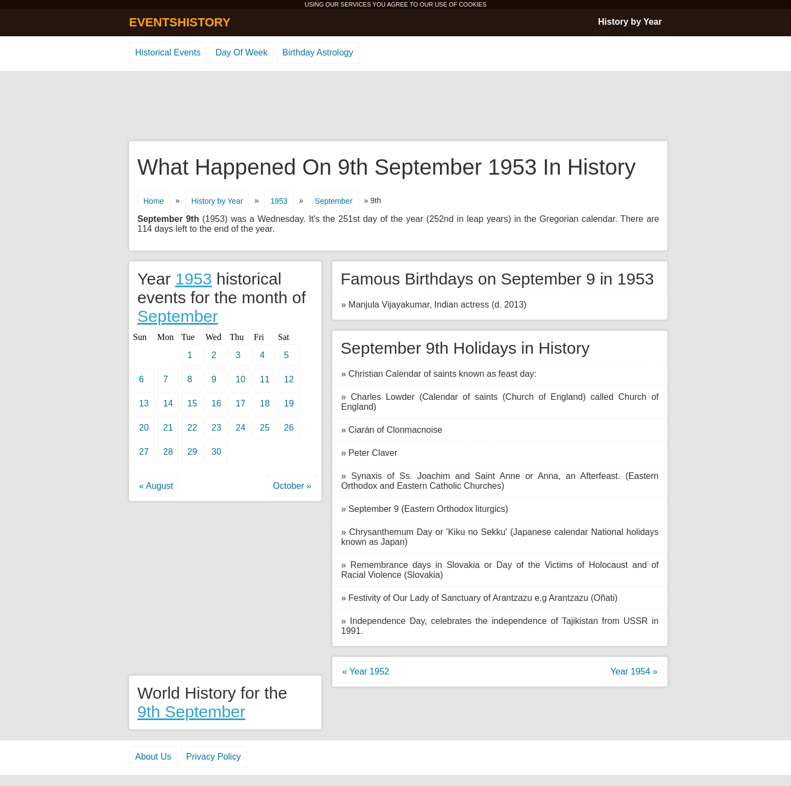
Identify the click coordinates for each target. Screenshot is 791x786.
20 (144, 427)
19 (289, 403)
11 (265, 379)
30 (216, 451)
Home (153, 201)
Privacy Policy (213, 756)
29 (192, 451)
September (333, 201)
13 (144, 403)
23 (216, 427)
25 (265, 427)
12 (289, 379)
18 (265, 403)
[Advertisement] (395, 106)
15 (192, 403)
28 (168, 451)
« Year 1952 (365, 671)
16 (216, 403)
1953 (278, 201)
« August (156, 485)
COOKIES (472, 4)
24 (241, 427)
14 (168, 403)
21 (168, 427)
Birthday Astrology (317, 52)
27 (144, 451)
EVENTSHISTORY (180, 22)
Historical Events (167, 52)
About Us (153, 756)
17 (241, 403)
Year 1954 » (634, 671)
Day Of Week (241, 52)
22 (192, 427)
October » (292, 485)
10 (241, 379)
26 (289, 427)
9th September (191, 712)
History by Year (630, 21)
